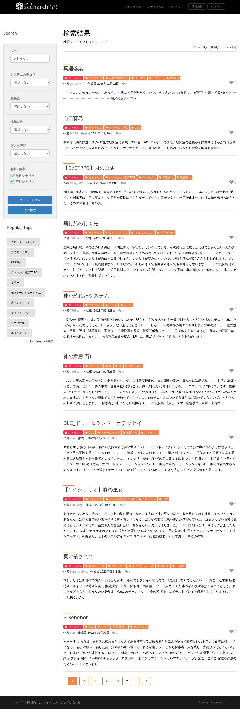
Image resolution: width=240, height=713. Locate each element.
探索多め (168, 177)
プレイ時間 (18, 145)
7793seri (75, 238)
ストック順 (200, 47)
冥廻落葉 (73, 68)
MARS (74, 133)
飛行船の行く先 (80, 223)
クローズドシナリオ (23, 242)
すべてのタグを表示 (39, 341)
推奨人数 (16, 122)
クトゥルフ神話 (118, 127)
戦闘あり (185, 177)
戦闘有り (132, 432)
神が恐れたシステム (86, 295)
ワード (15, 51)
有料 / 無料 (18, 169)
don (72, 438)
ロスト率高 (135, 366)
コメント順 (230, 47)
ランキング (177, 6)
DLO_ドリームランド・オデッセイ (102, 422)
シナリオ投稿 (133, 6)
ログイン (216, 6)
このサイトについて (50, 702)
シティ (105, 626)
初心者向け (167, 232)
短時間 (165, 566)
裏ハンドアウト (20, 302)
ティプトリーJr (21, 312)
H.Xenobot (75, 617)
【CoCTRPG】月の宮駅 (89, 167)
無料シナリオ (97, 566)
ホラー (15, 282)
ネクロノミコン (144, 232)
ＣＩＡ (128, 305)
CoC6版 (16, 262)
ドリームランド (110, 432)
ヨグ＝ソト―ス (118, 232)
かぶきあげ (77, 83)
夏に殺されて (78, 556)
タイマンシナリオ (143, 566)
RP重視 (174, 78)
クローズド (149, 177)
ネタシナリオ (19, 333)
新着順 (215, 47)
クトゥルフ (75, 78)
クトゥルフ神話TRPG (122, 177)
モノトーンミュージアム (26, 292)
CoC (137, 127)
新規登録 (197, 6)
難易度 (15, 98)
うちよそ (157, 78)
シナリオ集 (18, 323)
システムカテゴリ (22, 74)
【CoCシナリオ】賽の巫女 (93, 489)
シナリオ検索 (156, 6)
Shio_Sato (77, 183)
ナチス (113, 305)
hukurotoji (76, 505)
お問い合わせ (72, 702)
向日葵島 (73, 118)
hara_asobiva (79, 571)
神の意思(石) (77, 356)
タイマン (140, 78)
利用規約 (30, 702)
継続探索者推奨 (118, 78)
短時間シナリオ (20, 252)
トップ (19, 702)
